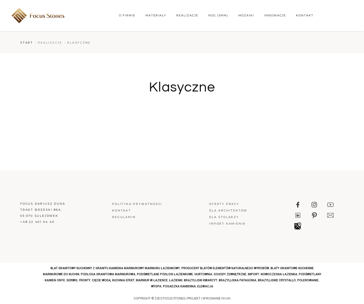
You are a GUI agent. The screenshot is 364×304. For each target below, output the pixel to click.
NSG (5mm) (218, 15)
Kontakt (304, 15)
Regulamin (124, 217)
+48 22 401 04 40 (37, 222)
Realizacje (187, 15)
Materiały (155, 15)
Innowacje (275, 15)
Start (26, 42)
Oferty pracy (224, 204)
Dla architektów (228, 210)
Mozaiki (246, 15)
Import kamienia (227, 223)
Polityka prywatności (137, 204)
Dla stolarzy (224, 217)
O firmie (127, 15)
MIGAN (226, 298)
